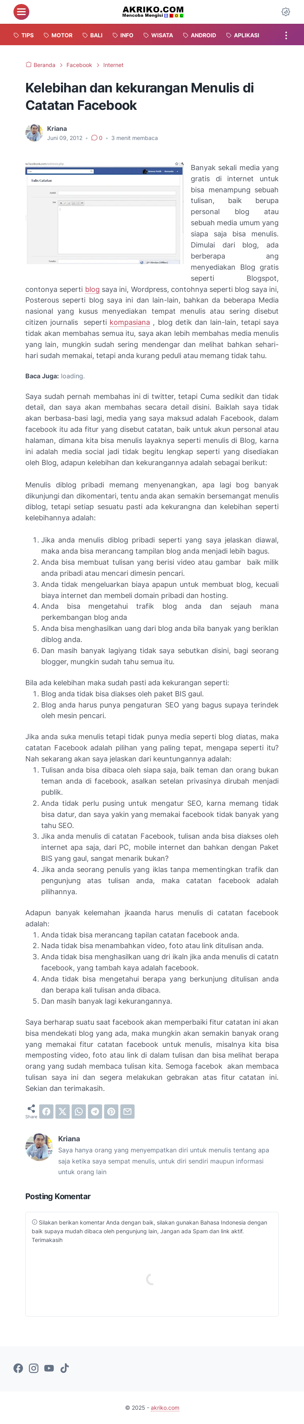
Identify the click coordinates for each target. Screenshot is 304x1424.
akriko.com (165, 1407)
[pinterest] (111, 1111)
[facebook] (46, 1111)
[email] (127, 1111)
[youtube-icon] (49, 1369)
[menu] (21, 12)
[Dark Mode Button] (286, 12)
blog (92, 289)
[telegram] (95, 1111)
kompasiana (130, 322)
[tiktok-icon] (64, 1369)
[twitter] (62, 1111)
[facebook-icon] (18, 1369)
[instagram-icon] (33, 1369)
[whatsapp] (79, 1111)
